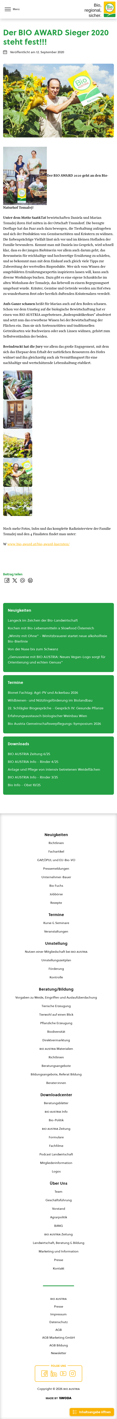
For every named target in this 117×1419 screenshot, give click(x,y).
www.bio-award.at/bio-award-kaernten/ (38, 544)
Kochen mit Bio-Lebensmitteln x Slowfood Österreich (51, 628)
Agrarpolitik (58, 1217)
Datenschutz (58, 1322)
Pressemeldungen (56, 868)
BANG (58, 1226)
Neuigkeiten (56, 834)
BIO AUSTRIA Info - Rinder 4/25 (33, 761)
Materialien (56, 1048)
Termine (56, 914)
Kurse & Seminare (56, 923)
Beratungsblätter (56, 1103)
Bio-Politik (56, 1120)
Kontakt (58, 1268)
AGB (58, 1330)
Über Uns (58, 1183)
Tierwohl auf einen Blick (56, 1014)
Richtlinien (56, 843)
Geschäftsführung (58, 1200)
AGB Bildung (58, 1345)
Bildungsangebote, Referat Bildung (56, 1074)
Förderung (56, 969)
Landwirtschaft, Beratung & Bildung (58, 1243)
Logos (56, 1171)
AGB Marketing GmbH (58, 1337)
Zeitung (56, 1128)
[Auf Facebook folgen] (44, 1373)
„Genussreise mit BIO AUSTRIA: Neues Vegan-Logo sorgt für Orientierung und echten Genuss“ (56, 659)
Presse (58, 1260)
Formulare (56, 1137)
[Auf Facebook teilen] (7, 580)
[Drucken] (30, 580)
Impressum (58, 1314)
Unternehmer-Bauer (56, 877)
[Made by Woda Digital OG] (58, 1398)
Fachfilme (56, 1146)
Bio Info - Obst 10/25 (24, 784)
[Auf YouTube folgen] (63, 1373)
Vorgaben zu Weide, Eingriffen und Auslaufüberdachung (56, 997)
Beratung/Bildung (56, 989)
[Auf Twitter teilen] (15, 580)
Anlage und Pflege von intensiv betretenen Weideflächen (54, 769)
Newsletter (58, 1353)
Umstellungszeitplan (56, 960)
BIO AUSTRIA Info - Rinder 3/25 (33, 777)
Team (58, 1191)
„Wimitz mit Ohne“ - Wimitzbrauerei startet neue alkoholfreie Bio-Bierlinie (57, 638)
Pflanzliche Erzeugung (56, 1023)
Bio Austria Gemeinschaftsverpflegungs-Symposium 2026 (54, 723)
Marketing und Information (59, 1251)
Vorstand (58, 1208)
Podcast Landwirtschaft (56, 1154)
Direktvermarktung (56, 1040)
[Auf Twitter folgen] (53, 1373)
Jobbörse (56, 894)
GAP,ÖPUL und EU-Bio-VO (56, 860)
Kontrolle (56, 977)
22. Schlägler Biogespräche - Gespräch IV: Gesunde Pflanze (55, 708)
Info (56, 1111)
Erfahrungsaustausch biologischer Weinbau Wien (47, 715)
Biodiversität (56, 1031)
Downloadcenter (56, 1095)
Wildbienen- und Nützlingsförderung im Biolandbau (50, 700)
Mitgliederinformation (56, 1163)
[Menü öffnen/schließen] (15, 9)
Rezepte (56, 903)
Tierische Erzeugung (56, 1006)
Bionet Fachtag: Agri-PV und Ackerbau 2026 (43, 692)
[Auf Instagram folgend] (72, 1373)
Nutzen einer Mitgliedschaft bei (56, 951)
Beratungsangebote (56, 1066)
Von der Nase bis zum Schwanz (33, 649)
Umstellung (56, 943)
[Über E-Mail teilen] (22, 580)
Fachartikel (56, 851)
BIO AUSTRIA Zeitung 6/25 (29, 753)
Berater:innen (56, 1083)
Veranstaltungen (56, 931)
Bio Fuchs (56, 885)
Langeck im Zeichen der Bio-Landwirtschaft (43, 620)
